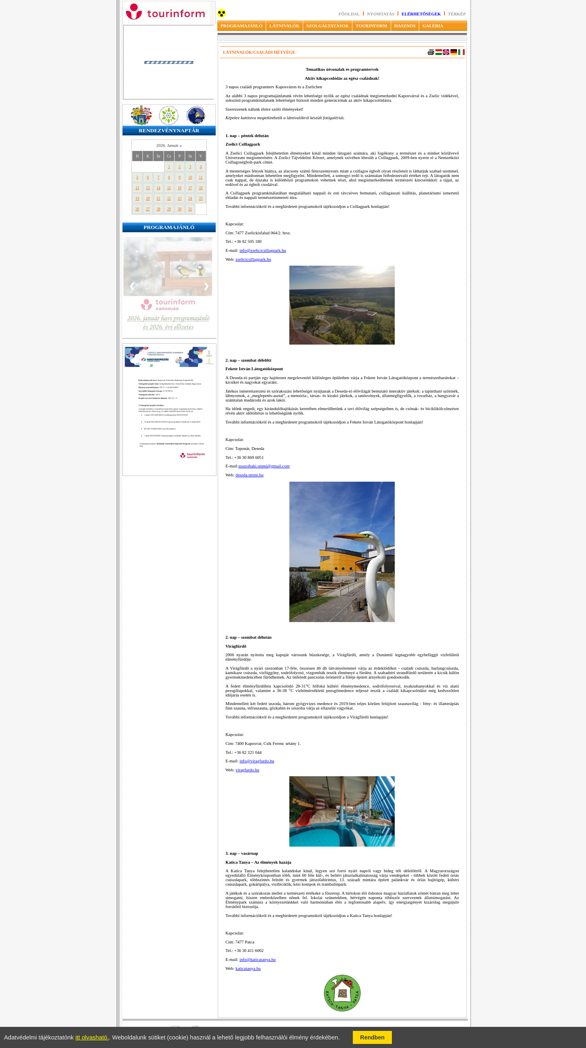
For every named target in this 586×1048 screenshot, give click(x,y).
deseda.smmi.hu (250, 475)
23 (179, 198)
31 (190, 209)
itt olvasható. (92, 1037)
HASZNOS (405, 25)
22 (169, 198)
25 (201, 198)
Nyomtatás (381, 14)
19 (137, 198)
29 (169, 209)
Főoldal (349, 14)
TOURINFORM (371, 25)
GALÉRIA (432, 25)
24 (190, 198)
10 (190, 177)
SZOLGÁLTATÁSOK (327, 25)
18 (201, 188)
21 (158, 198)
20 (148, 198)
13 (148, 188)
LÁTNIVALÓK (284, 25)
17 (190, 188)
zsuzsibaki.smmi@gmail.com (264, 466)
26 (137, 209)
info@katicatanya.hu (258, 959)
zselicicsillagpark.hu (253, 259)
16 (179, 188)
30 (179, 209)
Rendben (372, 1037)
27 (148, 209)
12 (137, 188)
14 (158, 188)
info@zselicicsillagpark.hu (263, 250)
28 (158, 209)
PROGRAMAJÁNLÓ (241, 25)
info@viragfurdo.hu (257, 761)
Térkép (457, 14)
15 (169, 188)
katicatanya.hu (248, 968)
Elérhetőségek (421, 14)
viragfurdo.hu (247, 770)
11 (201, 177)
